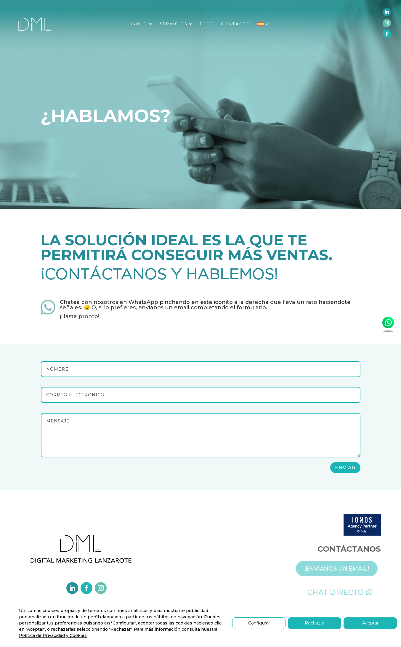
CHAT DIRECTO (339, 591)
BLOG (207, 24)
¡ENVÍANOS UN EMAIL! (341, 567)
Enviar (345, 467)
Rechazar (314, 623)
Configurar (259, 623)
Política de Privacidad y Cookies (53, 635)
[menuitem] (263, 25)
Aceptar (370, 623)
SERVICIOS (173, 24)
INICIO (139, 24)
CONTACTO (236, 24)
